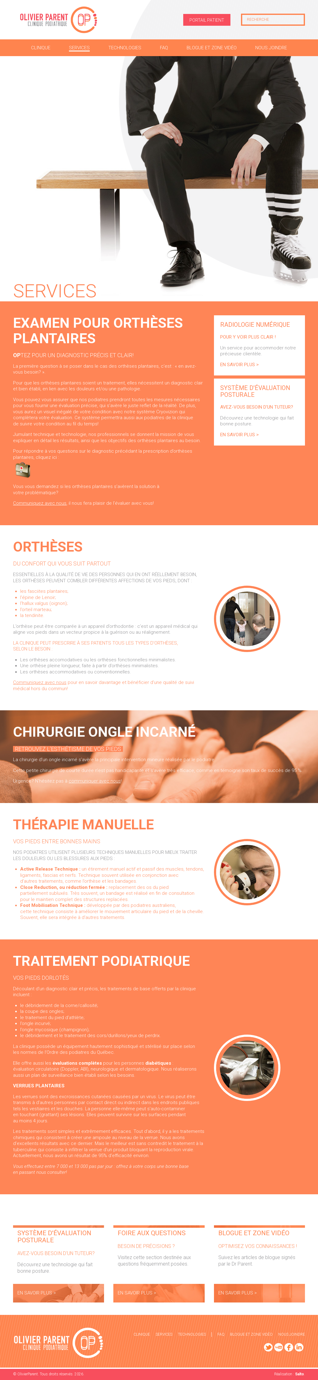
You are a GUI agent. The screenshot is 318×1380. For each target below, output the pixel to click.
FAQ (221, 1334)
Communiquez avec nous (39, 503)
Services (164, 1334)
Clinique (142, 1334)
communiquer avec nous (95, 781)
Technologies (192, 1334)
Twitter (268, 1347)
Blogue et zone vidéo (251, 1334)
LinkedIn (299, 1347)
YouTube (278, 1347)
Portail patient (206, 20)
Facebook (288, 1347)
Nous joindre (291, 1334)
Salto (299, 1374)
